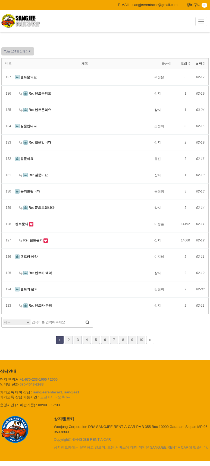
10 (141, 340)
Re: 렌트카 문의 (35, 305)
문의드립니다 (27, 191)
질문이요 (24, 159)
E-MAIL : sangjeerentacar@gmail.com (147, 5)
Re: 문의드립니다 (36, 208)
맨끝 (150, 340)
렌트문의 (22, 224)
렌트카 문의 (26, 289)
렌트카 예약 (26, 257)
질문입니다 (26, 126)
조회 (185, 64)
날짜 (200, 64)
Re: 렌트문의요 (35, 93)
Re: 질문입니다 (35, 142)
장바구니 (197, 5)
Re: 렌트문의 (31, 240)
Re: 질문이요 (33, 175)
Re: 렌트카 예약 (35, 273)
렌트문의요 (26, 77)
